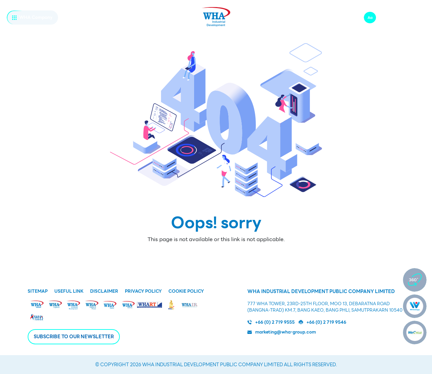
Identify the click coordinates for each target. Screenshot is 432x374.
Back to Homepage (216, 255)
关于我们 (17, 34)
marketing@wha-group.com (281, 332)
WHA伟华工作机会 (303, 17)
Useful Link (68, 291)
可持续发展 (285, 34)
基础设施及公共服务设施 (152, 34)
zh (399, 17)
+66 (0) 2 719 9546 (322, 322)
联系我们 (341, 17)
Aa (370, 18)
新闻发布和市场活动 (400, 34)
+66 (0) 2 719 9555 (271, 322)
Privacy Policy (143, 291)
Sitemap (38, 291)
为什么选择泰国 (225, 34)
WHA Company (32, 17)
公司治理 (338, 34)
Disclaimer (104, 291)
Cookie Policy (186, 291)
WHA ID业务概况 (76, 34)
